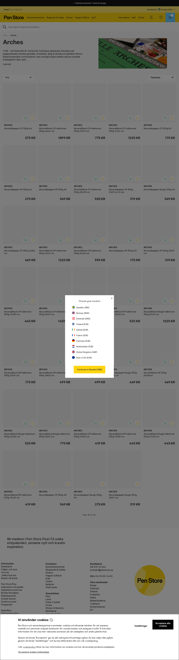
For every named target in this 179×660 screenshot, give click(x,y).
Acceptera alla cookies (162, 624)
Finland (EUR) (80, 324)
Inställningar (141, 626)
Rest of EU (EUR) (82, 357)
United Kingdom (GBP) (84, 352)
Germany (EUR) (81, 341)
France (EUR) (80, 335)
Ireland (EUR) (80, 330)
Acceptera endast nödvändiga (33, 652)
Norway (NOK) (80, 313)
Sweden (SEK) (80, 307)
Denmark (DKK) (81, 318)
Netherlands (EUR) (82, 346)
